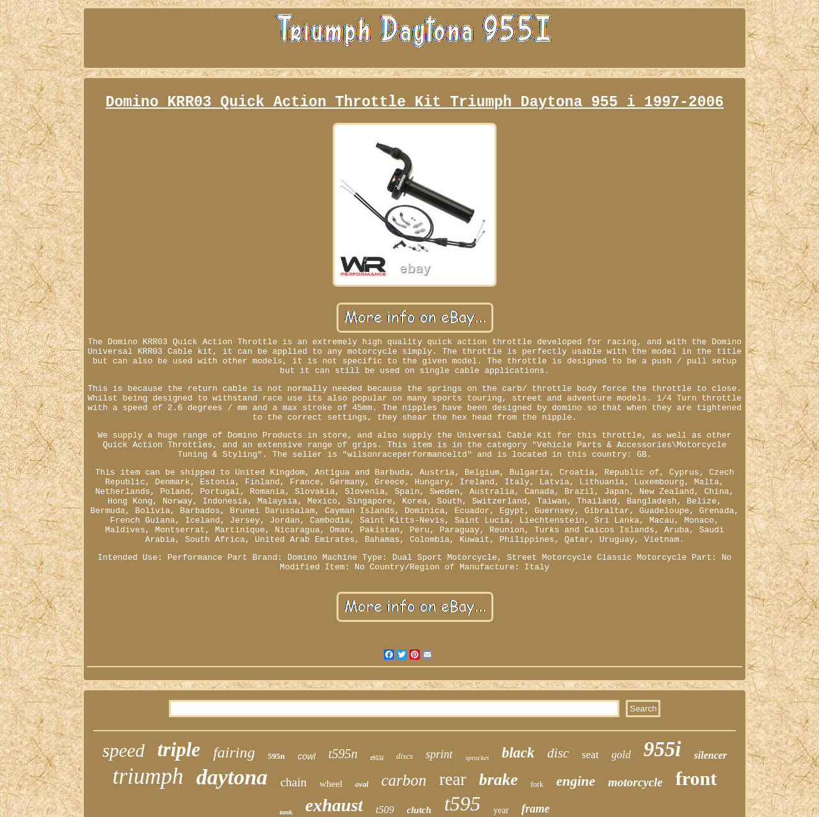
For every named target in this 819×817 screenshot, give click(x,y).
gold (621, 755)
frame (535, 808)
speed (123, 750)
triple (178, 749)
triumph (148, 776)
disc (558, 753)
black (518, 753)
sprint (438, 754)
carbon (404, 780)
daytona (231, 777)
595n (276, 756)
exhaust (334, 805)
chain (293, 782)
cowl (306, 756)
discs (404, 756)
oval (362, 784)
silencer (711, 755)
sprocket (477, 757)
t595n (343, 754)
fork (536, 784)
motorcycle (635, 782)
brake (498, 779)
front (696, 778)
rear (453, 779)
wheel (330, 784)
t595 (462, 803)
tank (286, 812)
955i (662, 749)
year (501, 810)
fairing (234, 752)
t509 (385, 809)
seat (590, 755)
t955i (377, 757)
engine (575, 781)
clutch (419, 810)
